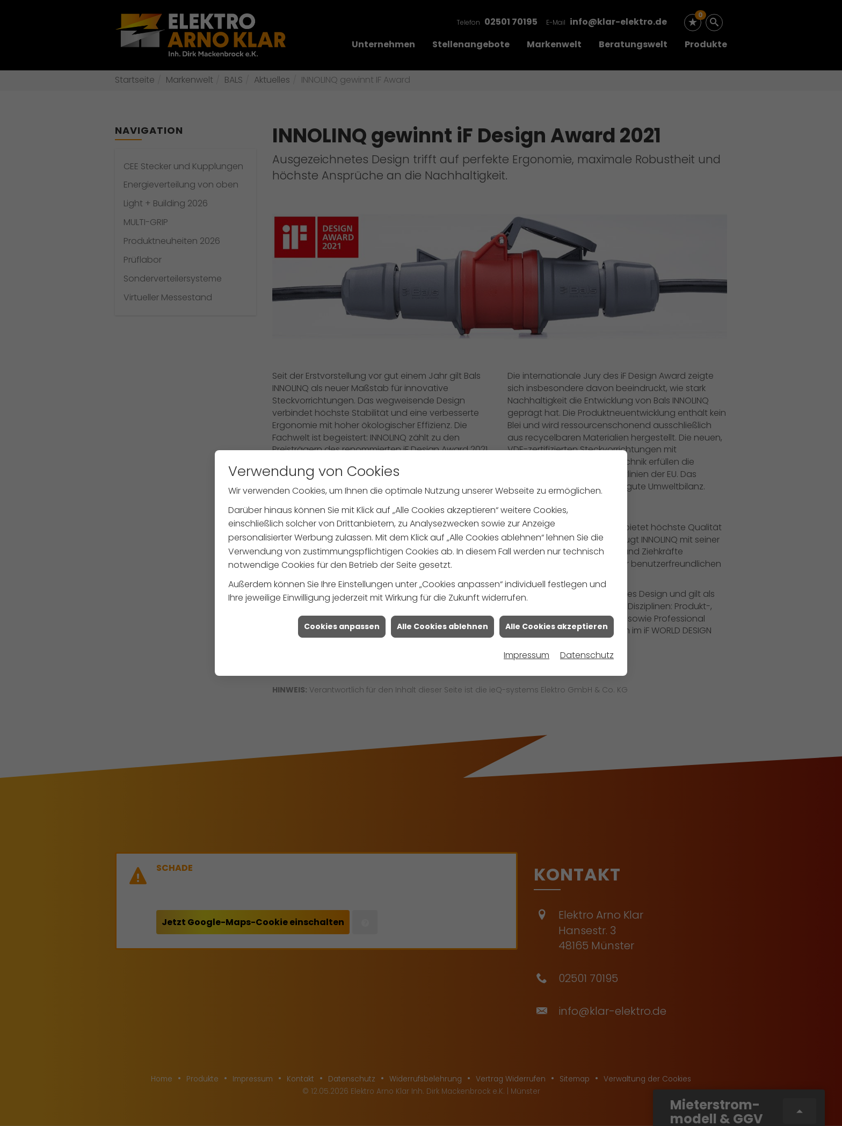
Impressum (526, 609)
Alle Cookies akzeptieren (556, 579)
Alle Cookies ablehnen (442, 579)
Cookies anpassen (342, 579)
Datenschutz (587, 609)
